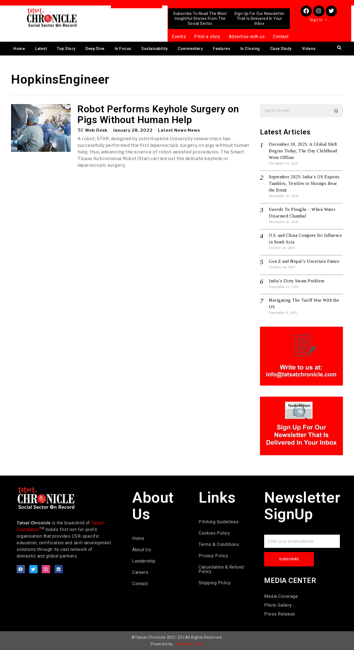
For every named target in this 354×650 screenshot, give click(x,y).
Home (19, 48)
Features (221, 48)
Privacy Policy (213, 555)
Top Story (66, 48)
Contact (281, 36)
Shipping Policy (215, 582)
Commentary (190, 48)
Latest (41, 48)
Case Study (281, 48)
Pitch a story (207, 36)
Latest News (172, 130)
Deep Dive (95, 48)
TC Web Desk (92, 130)
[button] (336, 110)
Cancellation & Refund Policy (221, 569)
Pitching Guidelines (219, 521)
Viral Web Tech (189, 644)
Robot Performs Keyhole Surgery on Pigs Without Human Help (158, 114)
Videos (309, 48)
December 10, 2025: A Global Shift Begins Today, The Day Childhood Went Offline (303, 151)
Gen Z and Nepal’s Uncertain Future (304, 261)
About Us (141, 549)
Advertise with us (247, 36)
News (195, 130)
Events (179, 36)
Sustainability (154, 48)
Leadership (143, 561)
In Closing (250, 48)
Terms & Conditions (219, 544)
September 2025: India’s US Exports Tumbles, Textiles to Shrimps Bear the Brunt (304, 183)
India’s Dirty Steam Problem (296, 280)
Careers (140, 572)
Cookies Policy (214, 533)
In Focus (123, 48)
